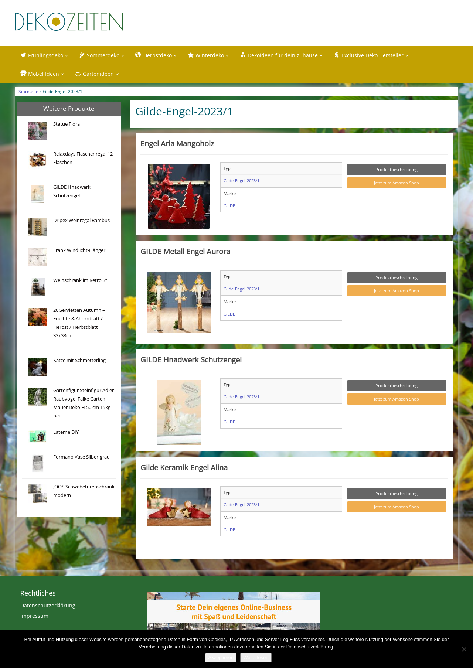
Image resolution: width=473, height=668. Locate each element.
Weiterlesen (255, 657)
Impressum (34, 617)
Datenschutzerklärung (47, 606)
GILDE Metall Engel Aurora (185, 253)
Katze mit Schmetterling (79, 361)
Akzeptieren (221, 657)
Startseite (28, 93)
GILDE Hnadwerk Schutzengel (191, 360)
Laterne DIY (66, 433)
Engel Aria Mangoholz (177, 145)
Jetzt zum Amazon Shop (396, 184)
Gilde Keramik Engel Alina (184, 469)
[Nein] (463, 649)
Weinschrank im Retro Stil (81, 281)
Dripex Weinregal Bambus (81, 221)
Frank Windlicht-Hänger (79, 251)
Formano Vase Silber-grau (81, 458)
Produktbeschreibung (396, 171)
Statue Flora (66, 125)
